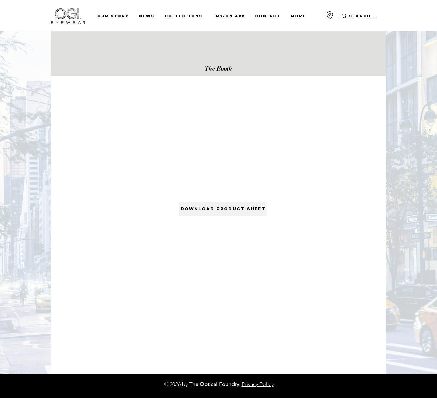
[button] (113, 16)
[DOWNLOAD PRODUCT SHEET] (223, 209)
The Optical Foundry (214, 384)
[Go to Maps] (330, 15)
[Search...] (363, 16)
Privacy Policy (258, 384)
